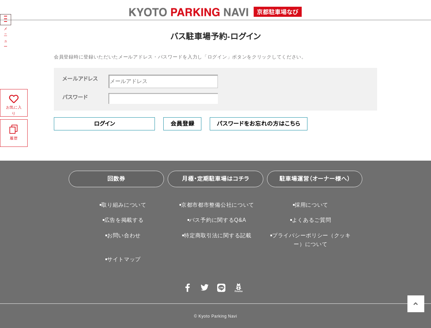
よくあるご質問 (311, 220)
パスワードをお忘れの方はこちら (258, 124)
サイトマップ (124, 259)
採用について (311, 205)
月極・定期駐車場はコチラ (215, 179)
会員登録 (182, 124)
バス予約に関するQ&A (217, 220)
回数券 (116, 179)
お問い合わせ (124, 235)
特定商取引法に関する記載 (217, 235)
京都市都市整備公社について (217, 205)
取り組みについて (123, 205)
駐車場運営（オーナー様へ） (314, 179)
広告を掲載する (124, 220)
